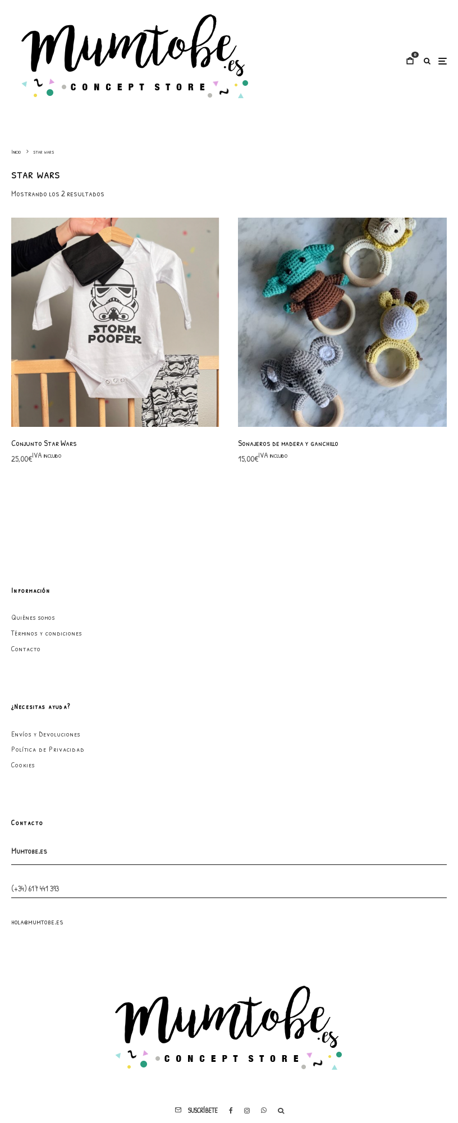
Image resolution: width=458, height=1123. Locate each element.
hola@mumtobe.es (37, 921)
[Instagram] (247, 1111)
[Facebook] (231, 1111)
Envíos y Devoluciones (45, 734)
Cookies (23, 765)
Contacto (26, 648)
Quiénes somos (33, 617)
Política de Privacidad (48, 749)
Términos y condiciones (46, 633)
